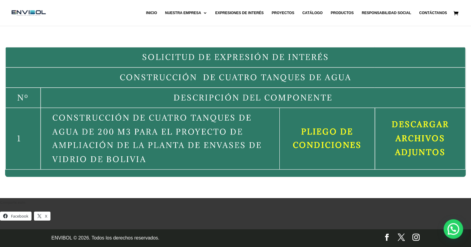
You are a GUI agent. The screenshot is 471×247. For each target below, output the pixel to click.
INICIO (151, 13)
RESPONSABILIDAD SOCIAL (386, 13)
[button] (456, 236)
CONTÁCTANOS (433, 13)
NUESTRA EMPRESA (183, 13)
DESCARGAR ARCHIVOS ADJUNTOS (405, 136)
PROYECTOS (283, 13)
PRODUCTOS (342, 13)
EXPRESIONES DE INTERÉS (239, 13)
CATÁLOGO (312, 13)
